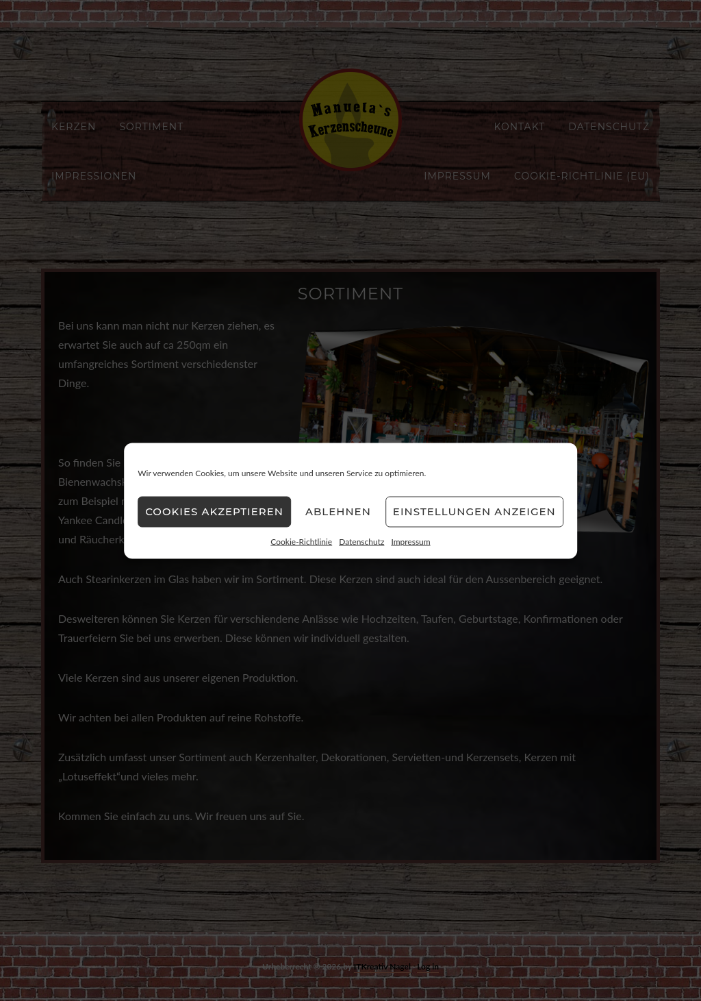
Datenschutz (361, 541)
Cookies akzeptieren (214, 511)
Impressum (410, 541)
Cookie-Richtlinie (301, 541)
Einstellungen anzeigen (474, 511)
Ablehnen (338, 511)
